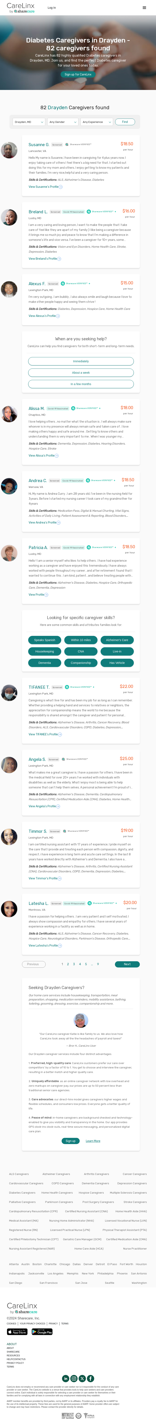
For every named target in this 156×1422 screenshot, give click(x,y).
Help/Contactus (16, 1359)
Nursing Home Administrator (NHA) (71, 1220)
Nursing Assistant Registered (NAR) (32, 1248)
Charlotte (50, 1264)
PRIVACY (53, 1324)
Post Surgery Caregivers (98, 1202)
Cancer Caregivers (135, 1174)
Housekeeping (44, 651)
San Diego (15, 1282)
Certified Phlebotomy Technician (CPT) (33, 1239)
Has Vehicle (117, 662)
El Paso (112, 1264)
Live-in (117, 651)
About (10, 1348)
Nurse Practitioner (135, 1248)
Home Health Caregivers (57, 1192)
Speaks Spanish (44, 640)
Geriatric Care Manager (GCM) (82, 1239)
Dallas (77, 1264)
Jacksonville (36, 1273)
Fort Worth (126, 1264)
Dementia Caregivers (95, 1183)
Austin (25, 1264)
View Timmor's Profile (45, 878)
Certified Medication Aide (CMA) (126, 1239)
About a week (81, 372)
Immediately (81, 361)
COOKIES (11, 1324)
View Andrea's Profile (45, 523)
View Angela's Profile (44, 806)
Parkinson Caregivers (59, 1202)
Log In (52, 7)
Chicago (65, 1264)
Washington (139, 1282)
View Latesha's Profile (45, 946)
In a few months (81, 384)
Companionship (81, 662)
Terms (10, 1367)
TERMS (64, 1324)
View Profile (38, 595)
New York (88, 1273)
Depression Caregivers (132, 1183)
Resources (13, 1355)
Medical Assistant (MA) (23, 1220)
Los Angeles (55, 1273)
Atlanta (14, 1264)
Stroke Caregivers (135, 1202)
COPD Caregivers (63, 1183)
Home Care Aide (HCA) (89, 1248)
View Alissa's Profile (44, 456)
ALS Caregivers (19, 1174)
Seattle (109, 1282)
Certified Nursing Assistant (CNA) (86, 1211)
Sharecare (13, 1352)
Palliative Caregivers (22, 1202)
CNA (81, 651)
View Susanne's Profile (46, 187)
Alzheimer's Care (117, 640)
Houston (141, 1264)
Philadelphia (105, 1273)
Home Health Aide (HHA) (131, 1211)
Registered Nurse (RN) (23, 1230)
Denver (88, 1264)
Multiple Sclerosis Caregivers (128, 1192)
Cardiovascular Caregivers (26, 1183)
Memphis (72, 1273)
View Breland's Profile (45, 259)
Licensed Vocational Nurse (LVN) (126, 1220)
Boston (37, 1264)
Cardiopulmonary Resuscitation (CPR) (33, 1211)
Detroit (100, 1264)
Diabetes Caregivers (22, 1192)
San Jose (81, 1282)
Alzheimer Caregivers (56, 1174)
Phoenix (122, 1273)
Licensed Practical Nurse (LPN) (70, 1230)
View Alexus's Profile (44, 316)
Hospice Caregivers (91, 1192)
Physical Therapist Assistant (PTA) (125, 1230)
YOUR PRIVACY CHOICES (32, 1324)
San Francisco (49, 1282)
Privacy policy (15, 1363)
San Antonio (139, 1273)
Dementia (44, 662)
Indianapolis (17, 1273)
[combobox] (15, 122)
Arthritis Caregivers (96, 1174)
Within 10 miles (81, 640)
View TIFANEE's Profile (45, 734)
